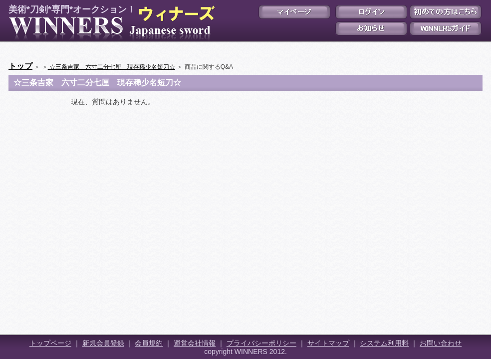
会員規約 (149, 343)
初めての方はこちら (446, 12)
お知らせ (371, 28)
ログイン (371, 12)
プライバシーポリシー (261, 343)
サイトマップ (328, 343)
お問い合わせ (441, 343)
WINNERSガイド (446, 28)
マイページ (294, 12)
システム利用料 (384, 343)
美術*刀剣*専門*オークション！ (109, 23)
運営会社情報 (195, 343)
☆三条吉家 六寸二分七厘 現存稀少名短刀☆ (111, 66)
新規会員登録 (103, 343)
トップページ (50, 343)
